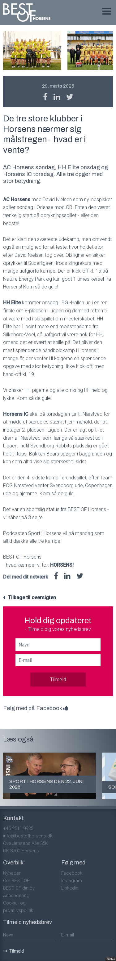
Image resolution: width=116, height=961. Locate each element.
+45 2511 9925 (18, 828)
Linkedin (69, 888)
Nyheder (12, 873)
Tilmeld (58, 679)
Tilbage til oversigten (32, 598)
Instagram (71, 880)
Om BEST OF (16, 880)
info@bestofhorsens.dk (27, 836)
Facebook (71, 873)
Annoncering (16, 895)
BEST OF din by (19, 888)
